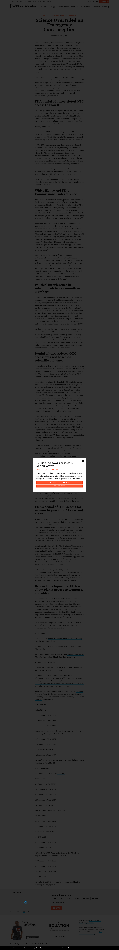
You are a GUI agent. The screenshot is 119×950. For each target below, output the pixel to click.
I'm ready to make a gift (59, 482)
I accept (102, 948)
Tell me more (59, 486)
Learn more (71, 948)
